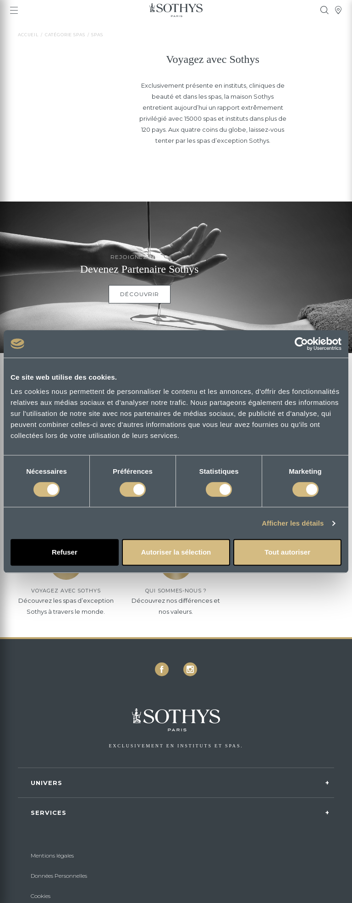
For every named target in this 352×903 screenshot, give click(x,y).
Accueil (28, 34)
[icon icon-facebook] (162, 669)
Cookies (40, 895)
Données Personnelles (59, 875)
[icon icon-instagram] (190, 669)
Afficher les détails (293, 523)
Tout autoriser (287, 552)
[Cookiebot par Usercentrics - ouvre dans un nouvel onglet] (301, 344)
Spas (97, 34)
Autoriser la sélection (176, 552)
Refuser (64, 552)
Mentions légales (52, 855)
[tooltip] (324, 10)
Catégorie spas (65, 34)
